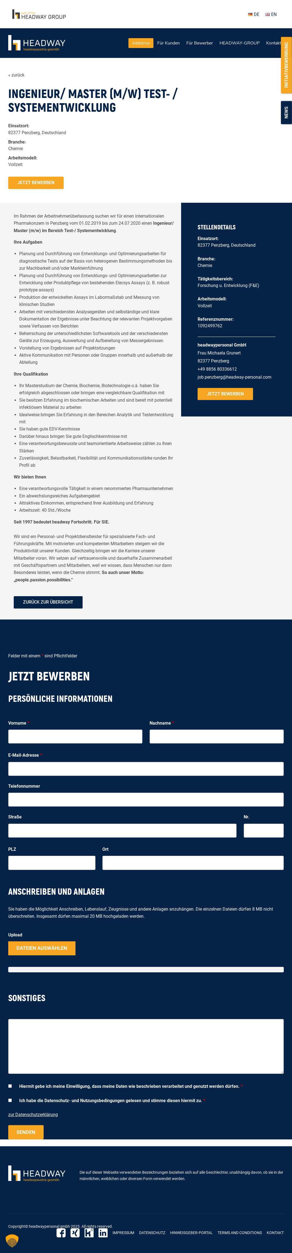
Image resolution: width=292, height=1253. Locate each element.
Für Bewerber (199, 43)
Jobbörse (141, 43)
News (286, 112)
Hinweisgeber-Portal (191, 1233)
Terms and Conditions (240, 1233)
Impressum (123, 1233)
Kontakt (273, 43)
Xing (75, 1232)
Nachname (162, 723)
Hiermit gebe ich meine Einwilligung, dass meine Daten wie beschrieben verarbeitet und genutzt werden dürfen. (131, 1086)
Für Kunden (168, 43)
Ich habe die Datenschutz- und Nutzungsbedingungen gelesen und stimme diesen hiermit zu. (112, 1100)
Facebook (61, 1232)
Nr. (246, 817)
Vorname (18, 723)
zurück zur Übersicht (48, 602)
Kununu (89, 1232)
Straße (15, 817)
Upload (15, 934)
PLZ (12, 849)
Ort (105, 849)
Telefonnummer (24, 786)
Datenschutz (152, 1233)
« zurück (16, 75)
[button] (12, 1241)
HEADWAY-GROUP (240, 43)
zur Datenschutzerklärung (33, 1114)
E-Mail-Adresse (25, 755)
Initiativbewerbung (286, 65)
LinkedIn (103, 1232)
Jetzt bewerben (36, 182)
